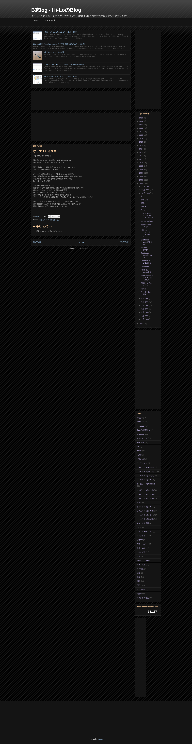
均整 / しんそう (143, 544)
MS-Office (140, 442)
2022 (141, 128)
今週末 (143, 207)
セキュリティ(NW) (144, 507)
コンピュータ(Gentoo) (145, 471)
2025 (141, 118)
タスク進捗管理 (143, 523)
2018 (141, 139)
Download (140, 422)
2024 (141, 121)
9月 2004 (145, 298)
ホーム (36, 20)
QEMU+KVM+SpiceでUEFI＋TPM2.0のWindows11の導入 (65, 64)
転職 (138, 581)
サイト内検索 (50, 20)
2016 (141, 142)
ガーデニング (142, 463)
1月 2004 (145, 319)
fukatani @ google (145, 249)
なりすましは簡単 (146, 293)
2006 (141, 176)
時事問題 (140, 569)
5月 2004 (145, 312)
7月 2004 (145, 305)
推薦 (138, 577)
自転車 (143, 289)
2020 (141, 135)
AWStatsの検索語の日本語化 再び (147, 277)
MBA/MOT (141, 434)
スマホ (139, 503)
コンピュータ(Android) (145, 467)
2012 (141, 156)
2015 (141, 145)
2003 (141, 323)
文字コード (141, 589)
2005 (141, 180)
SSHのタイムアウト (146, 284)
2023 (141, 125)
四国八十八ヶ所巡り (144, 560)
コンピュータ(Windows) (146, 484)
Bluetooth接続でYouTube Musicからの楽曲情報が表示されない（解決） (59, 44)
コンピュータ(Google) (145, 476)
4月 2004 (145, 316)
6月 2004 (145, 309)
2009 (141, 166)
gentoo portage (147, 221)
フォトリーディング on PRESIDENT (147, 215)
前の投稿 (124, 242)
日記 (57, 220)
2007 (141, 173)
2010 (141, 163)
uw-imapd (145, 266)
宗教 (138, 573)
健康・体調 (141, 548)
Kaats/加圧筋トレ (143, 430)
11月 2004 (145, 190)
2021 (141, 132)
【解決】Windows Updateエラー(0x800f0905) (60, 32)
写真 (143, 203)
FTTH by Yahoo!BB (146, 271)
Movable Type (142, 438)
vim (138, 447)
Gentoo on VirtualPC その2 (147, 242)
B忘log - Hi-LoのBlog (56, 10)
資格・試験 (141, 565)
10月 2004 (145, 193)
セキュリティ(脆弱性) (145, 519)
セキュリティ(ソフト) (145, 515)
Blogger (140, 418)
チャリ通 (144, 200)
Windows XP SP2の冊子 (146, 262)
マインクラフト (143, 536)
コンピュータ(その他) (145, 490)
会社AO (140, 540)
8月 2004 (145, 302)
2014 (141, 149)
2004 (141, 183)
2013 (141, 152)
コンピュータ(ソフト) (145, 494)
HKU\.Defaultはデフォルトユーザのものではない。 (62, 76)
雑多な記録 (141, 552)
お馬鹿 (139, 455)
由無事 (139, 594)
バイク (139, 527)
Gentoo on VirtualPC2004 (146, 255)
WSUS (139, 451)
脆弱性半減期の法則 (146, 226)
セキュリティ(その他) (47, 220)
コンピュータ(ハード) (145, 498)
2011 (141, 159)
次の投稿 (37, 242)
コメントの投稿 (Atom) (83, 248)
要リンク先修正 (143, 598)
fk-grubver (141, 426)
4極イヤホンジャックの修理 (54, 52)
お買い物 (140, 459)
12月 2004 (145, 186)
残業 (138, 556)
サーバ (143, 196)
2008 (141, 170)
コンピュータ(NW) (144, 480)
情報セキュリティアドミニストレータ (146, 233)
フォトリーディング (144, 532)
